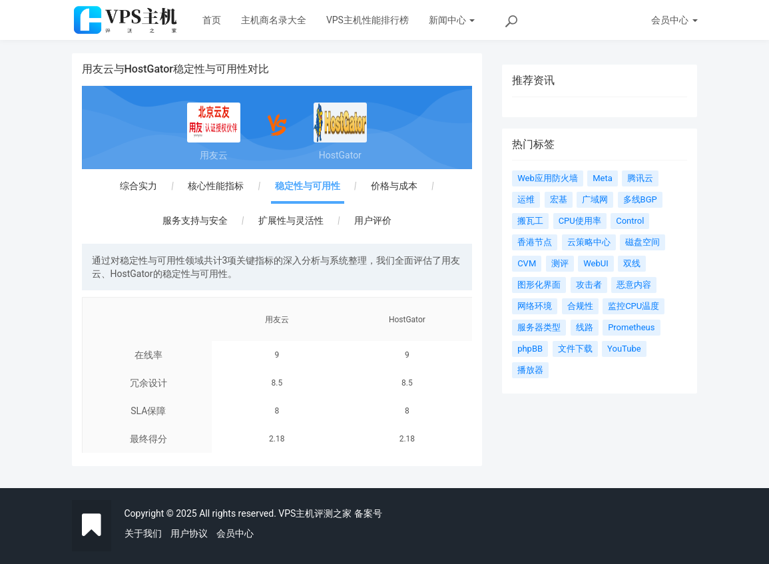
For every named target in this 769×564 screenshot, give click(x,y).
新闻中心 (452, 20)
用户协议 (189, 533)
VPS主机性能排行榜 (367, 20)
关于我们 (143, 533)
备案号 (368, 513)
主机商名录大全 (273, 20)
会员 (674, 20)
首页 (211, 20)
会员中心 (235, 533)
